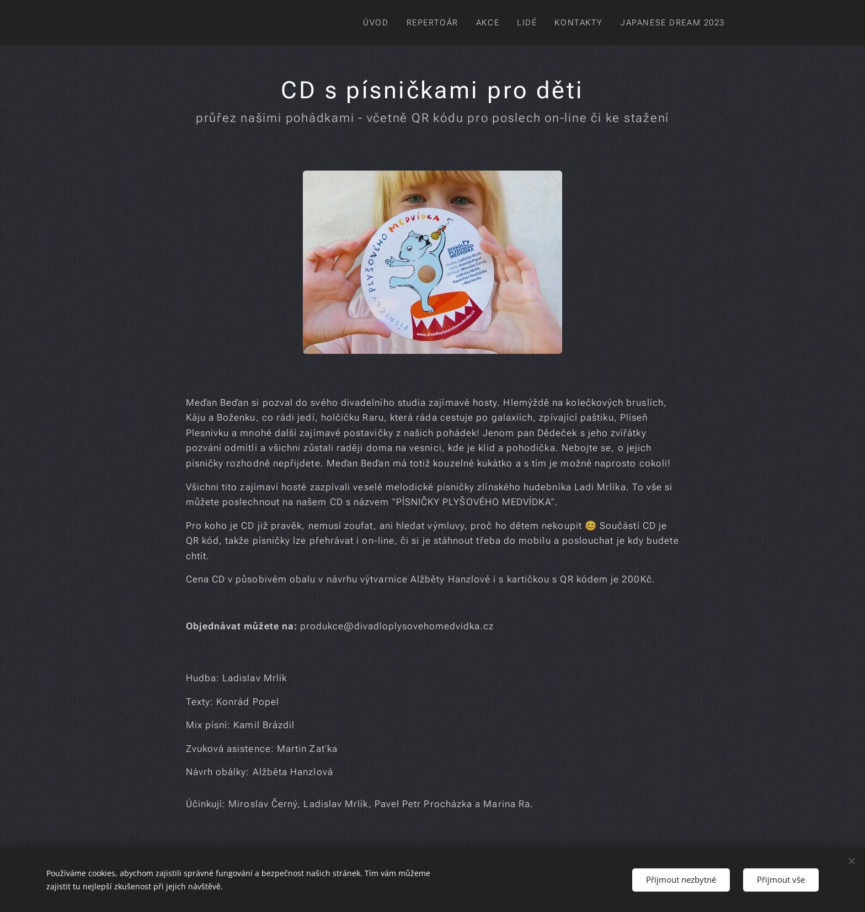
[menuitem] (369, 22)
